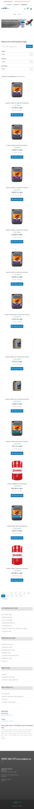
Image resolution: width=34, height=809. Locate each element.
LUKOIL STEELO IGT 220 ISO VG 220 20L (17, 399)
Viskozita (3, 58)
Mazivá (4, 674)
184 (16, 596)
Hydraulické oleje (7, 644)
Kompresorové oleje (8, 650)
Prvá (3, 593)
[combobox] (17, 54)
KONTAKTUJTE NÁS (8, 1)
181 (3, 596)
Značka (3, 51)
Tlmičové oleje (6, 631)
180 (29, 593)
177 (15, 593)
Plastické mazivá (7, 620)
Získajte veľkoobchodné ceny (22, 1)
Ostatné (4, 699)
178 (20, 593)
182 (8, 596)
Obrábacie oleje (7, 658)
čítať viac (3, 738)
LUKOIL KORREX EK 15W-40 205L (17, 484)
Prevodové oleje (7, 617)
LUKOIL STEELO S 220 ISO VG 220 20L (17, 230)
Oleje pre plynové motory (10, 655)
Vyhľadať (29, 46)
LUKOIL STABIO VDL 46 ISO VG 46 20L (17, 441)
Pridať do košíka (17, 115)
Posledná (4, 598)
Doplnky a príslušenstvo (10, 680)
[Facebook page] (2, 761)
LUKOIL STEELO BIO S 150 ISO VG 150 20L (17, 314)
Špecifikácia (4, 66)
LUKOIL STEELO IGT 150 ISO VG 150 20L (17, 357)
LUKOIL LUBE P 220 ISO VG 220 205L (17, 568)
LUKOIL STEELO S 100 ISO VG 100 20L (17, 187)
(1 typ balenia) (17, 105)
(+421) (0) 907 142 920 (7, 721)
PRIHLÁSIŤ (9, 4)
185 (21, 596)
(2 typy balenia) (17, 232)
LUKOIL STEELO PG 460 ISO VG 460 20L (17, 103)
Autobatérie (6, 694)
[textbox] (13, 46)
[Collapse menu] (31, 9)
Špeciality (5, 661)
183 (12, 596)
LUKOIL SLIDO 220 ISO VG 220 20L (17, 526)
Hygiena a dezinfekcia (8, 702)
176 (11, 593)
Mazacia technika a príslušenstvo (12, 696)
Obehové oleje (6, 653)
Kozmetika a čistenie (8, 677)
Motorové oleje (7, 614)
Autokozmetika (7, 625)
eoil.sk (14, 14)
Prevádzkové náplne (8, 623)
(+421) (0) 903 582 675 (7, 715)
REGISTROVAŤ (16, 4)
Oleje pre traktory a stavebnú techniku (14, 628)
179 (24, 593)
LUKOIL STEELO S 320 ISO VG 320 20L (17, 272)
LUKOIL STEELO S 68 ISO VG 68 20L (17, 145)
